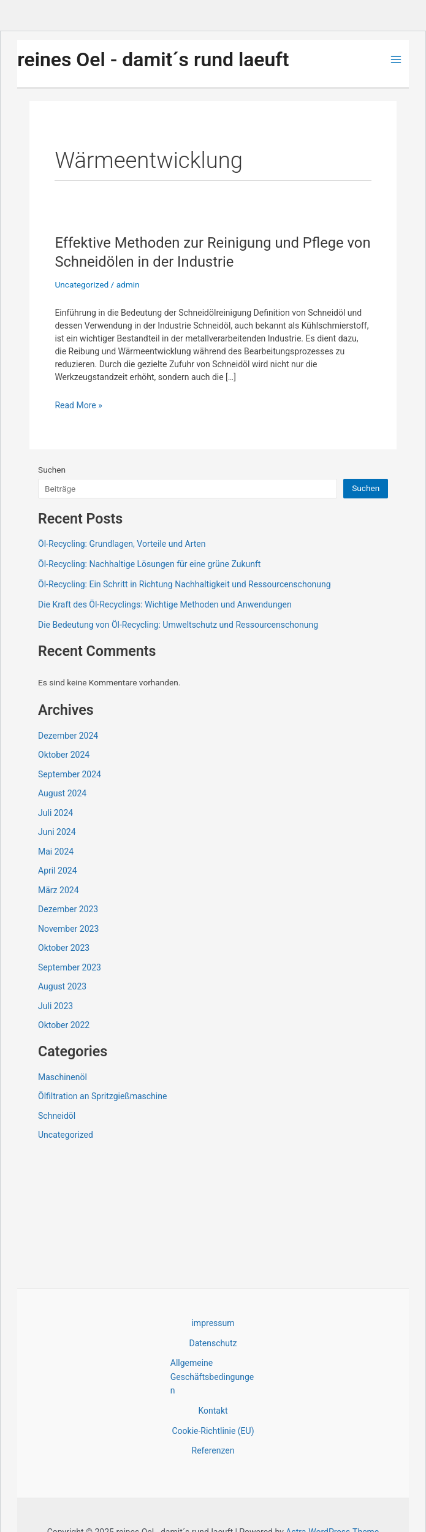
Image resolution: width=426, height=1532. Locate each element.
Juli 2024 (55, 813)
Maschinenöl (62, 1077)
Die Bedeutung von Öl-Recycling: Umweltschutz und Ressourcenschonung (178, 625)
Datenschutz (213, 1343)
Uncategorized (81, 284)
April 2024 (57, 870)
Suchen (52, 469)
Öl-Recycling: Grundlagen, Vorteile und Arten (121, 544)
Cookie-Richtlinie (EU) (213, 1431)
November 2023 (68, 929)
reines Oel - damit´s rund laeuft (153, 59)
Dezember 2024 (68, 736)
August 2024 (62, 793)
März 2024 (58, 890)
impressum (212, 1323)
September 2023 (69, 967)
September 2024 (69, 774)
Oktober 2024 (63, 755)
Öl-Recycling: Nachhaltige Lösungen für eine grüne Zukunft (149, 564)
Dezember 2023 (68, 909)
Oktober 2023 (63, 948)
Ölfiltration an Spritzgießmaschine (102, 1096)
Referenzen (213, 1450)
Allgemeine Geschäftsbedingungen (212, 1376)
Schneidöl (56, 1116)
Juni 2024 (57, 832)
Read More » (78, 405)
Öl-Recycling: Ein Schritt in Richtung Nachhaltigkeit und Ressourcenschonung (184, 584)
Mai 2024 (56, 851)
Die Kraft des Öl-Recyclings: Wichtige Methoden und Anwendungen (165, 604)
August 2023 (62, 986)
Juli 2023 (55, 1006)
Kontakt (212, 1411)
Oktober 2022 (63, 1025)
